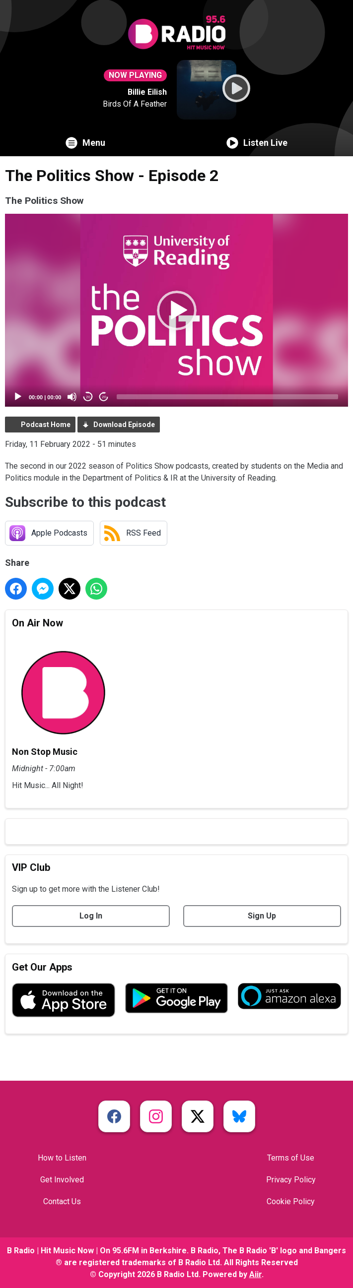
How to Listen (62, 1158)
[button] (177, 310)
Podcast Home (46, 425)
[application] (176, 310)
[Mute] (72, 397)
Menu (85, 143)
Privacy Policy (291, 1179)
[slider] (227, 396)
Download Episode (124, 425)
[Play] (18, 397)
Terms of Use (290, 1158)
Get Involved (62, 1179)
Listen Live (256, 143)
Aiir (255, 1274)
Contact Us (62, 1201)
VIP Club (31, 867)
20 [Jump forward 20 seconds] (104, 397)
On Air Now (37, 623)
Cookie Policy (291, 1201)
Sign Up (262, 915)
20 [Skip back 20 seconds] (88, 397)
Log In (90, 915)
